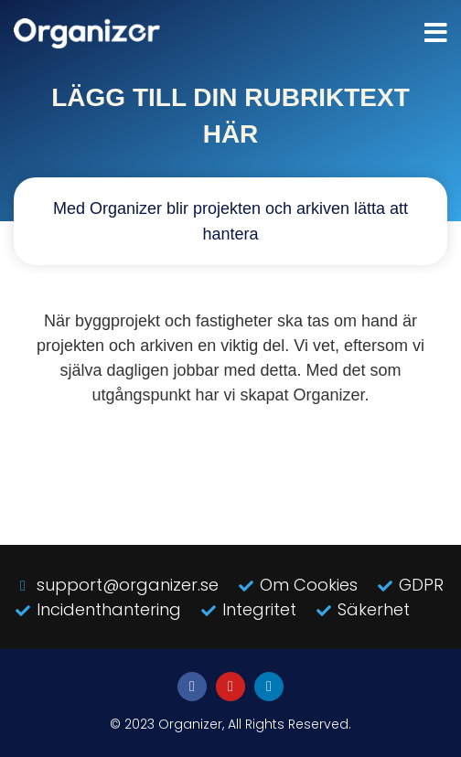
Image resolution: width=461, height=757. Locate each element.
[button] (435, 33)
